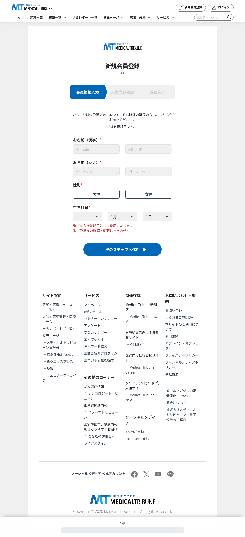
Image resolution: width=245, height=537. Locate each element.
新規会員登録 (190, 7)
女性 (149, 194)
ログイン (221, 7)
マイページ (92, 304)
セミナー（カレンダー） (102, 318)
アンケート (92, 325)
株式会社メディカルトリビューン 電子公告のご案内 (181, 414)
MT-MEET (136, 344)
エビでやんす (94, 339)
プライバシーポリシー (182, 355)
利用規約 (171, 336)
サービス (163, 17)
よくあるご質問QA (179, 317)
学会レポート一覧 (84, 17)
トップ (19, 17)
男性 (96, 194)
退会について (176, 402)
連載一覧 (55, 17)
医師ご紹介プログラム (100, 353)
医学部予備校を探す (99, 360)
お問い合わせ (175, 310)
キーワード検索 (95, 346)
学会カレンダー (95, 332)
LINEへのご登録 (137, 438)
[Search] (214, 17)
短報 (49, 368)
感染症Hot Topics (59, 354)
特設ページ (111, 17)
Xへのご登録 (134, 431)
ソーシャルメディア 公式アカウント (98, 473)
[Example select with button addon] (87, 216)
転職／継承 (138, 17)
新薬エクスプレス (59, 361)
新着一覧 (36, 17)
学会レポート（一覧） (59, 328)
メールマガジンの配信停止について (181, 393)
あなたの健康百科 (101, 436)
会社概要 (171, 374)
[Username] (96, 149)
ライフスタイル (95, 443)
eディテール (93, 311)
